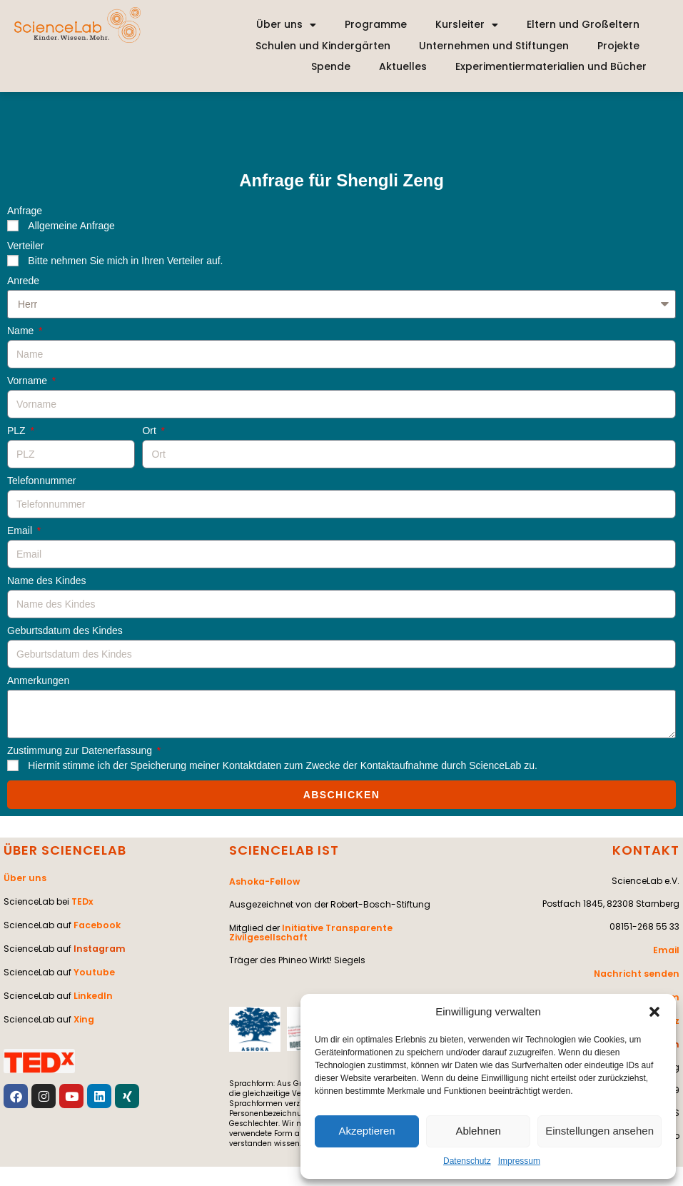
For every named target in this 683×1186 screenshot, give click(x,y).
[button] (654, 1012)
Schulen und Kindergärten (323, 46)
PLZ (18, 431)
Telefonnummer (41, 481)
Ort (150, 431)
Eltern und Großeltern (583, 24)
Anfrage (24, 211)
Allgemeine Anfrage (71, 225)
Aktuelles (403, 66)
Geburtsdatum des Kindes (65, 630)
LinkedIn (92, 991)
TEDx (82, 900)
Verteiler (25, 246)
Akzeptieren (366, 1131)
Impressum (519, 1161)
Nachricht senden (638, 972)
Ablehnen (477, 1131)
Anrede (23, 281)
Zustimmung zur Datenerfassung (81, 750)
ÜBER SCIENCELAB (65, 850)
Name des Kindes (46, 581)
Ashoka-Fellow (263, 881)
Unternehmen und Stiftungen (494, 46)
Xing (83, 1014)
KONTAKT (645, 850)
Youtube (93, 969)
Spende (330, 66)
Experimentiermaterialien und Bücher (551, 66)
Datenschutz (467, 1161)
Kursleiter (466, 25)
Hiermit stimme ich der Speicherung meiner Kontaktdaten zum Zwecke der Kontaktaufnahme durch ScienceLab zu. (282, 765)
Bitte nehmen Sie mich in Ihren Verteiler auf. (125, 260)
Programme (376, 24)
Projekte (618, 46)
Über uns (286, 25)
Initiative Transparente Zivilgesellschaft (309, 930)
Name (21, 331)
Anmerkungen (38, 680)
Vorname (28, 381)
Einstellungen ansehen (599, 1131)
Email (21, 531)
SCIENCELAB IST (284, 850)
